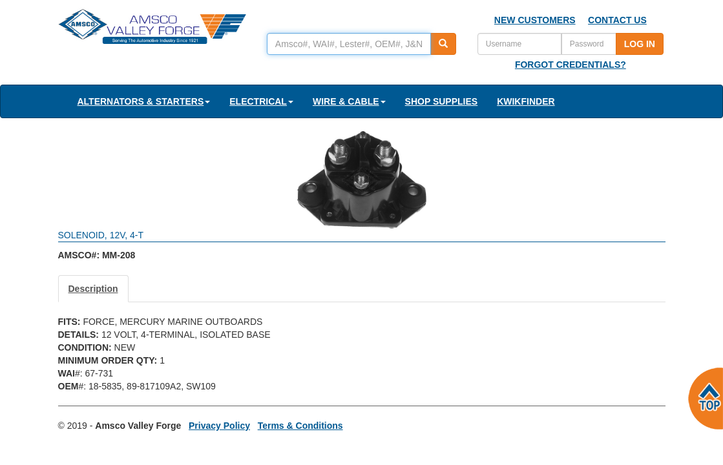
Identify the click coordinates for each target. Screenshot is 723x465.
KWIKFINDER (525, 101)
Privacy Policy (219, 425)
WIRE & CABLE (349, 101)
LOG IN (639, 44)
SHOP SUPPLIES (441, 101)
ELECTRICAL (261, 101)
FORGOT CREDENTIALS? (570, 64)
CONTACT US (617, 20)
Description (93, 289)
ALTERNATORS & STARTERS (144, 101)
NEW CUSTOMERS (535, 20)
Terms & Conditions (300, 425)
